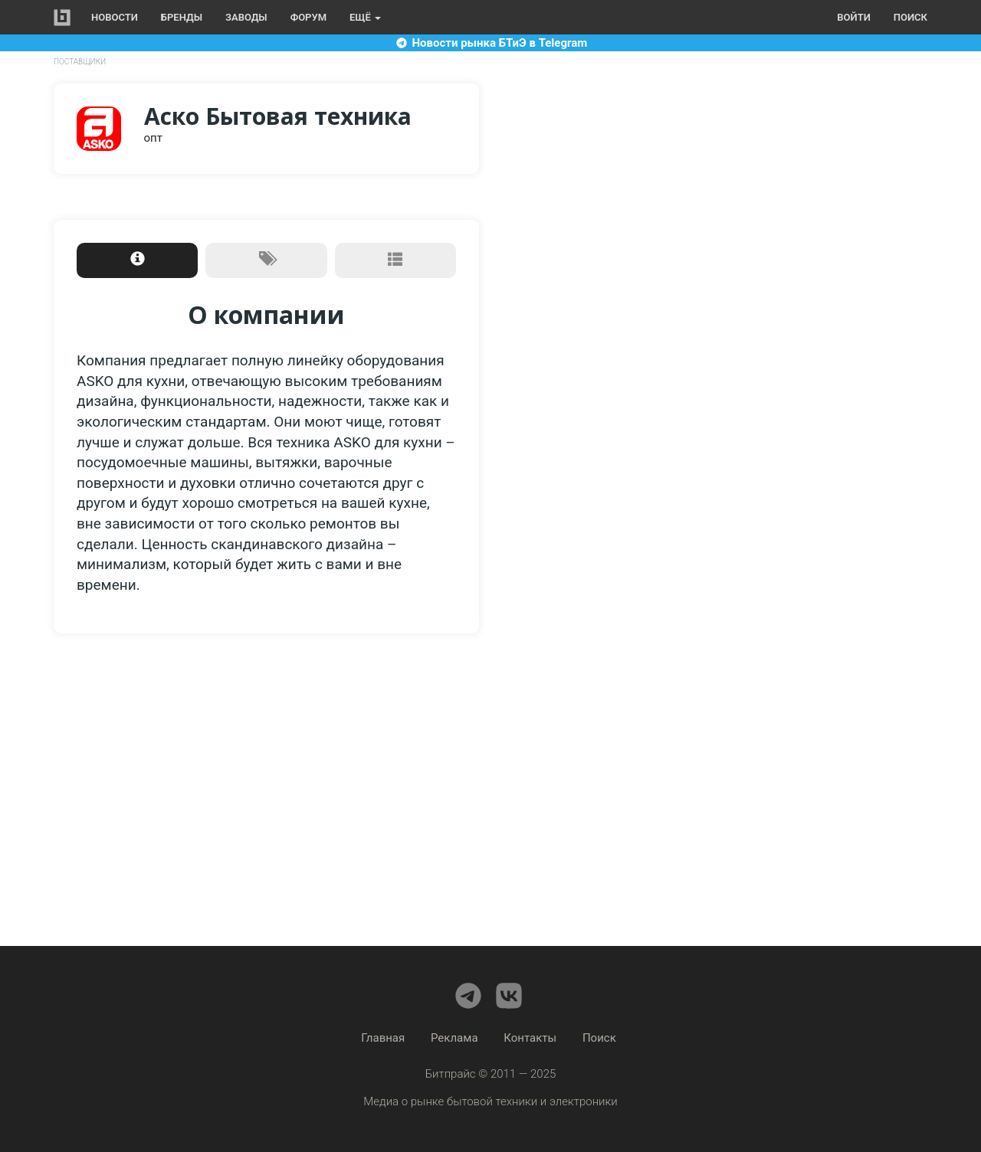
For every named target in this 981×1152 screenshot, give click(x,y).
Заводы (246, 17)
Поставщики (80, 61)
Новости (114, 17)
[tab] (137, 261)
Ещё (365, 17)
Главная (383, 1038)
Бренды (181, 17)
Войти (853, 17)
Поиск (910, 17)
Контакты (530, 1038)
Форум (308, 17)
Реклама (454, 1038)
